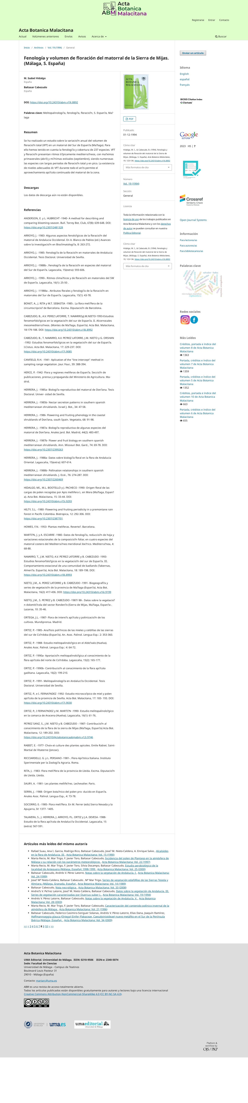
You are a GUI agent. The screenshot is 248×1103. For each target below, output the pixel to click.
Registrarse (198, 20)
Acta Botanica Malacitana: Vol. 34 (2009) (88, 965)
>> (52, 972)
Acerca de (98, 36)
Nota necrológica (66, 933)
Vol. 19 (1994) (55, 47)
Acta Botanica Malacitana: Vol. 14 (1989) (102, 929)
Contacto (224, 20)
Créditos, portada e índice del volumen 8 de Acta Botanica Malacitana (198, 347)
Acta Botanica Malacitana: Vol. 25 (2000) (121, 914)
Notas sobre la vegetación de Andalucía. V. (111, 944)
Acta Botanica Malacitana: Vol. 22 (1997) (126, 907)
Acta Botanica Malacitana (46, 30)
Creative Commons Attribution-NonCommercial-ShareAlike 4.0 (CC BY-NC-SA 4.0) (72, 1039)
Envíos (69, 36)
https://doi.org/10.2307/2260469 (43, 525)
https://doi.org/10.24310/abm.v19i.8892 (54, 102)
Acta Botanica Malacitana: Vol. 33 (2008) (102, 933)
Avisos (82, 36)
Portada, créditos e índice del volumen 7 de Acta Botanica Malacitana (197, 364)
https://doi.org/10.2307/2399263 (43, 495)
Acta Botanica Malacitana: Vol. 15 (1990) (90, 900)
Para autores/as (188, 245)
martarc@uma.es (46, 1026)
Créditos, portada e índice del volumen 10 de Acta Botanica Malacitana (198, 396)
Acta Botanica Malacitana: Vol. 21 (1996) (83, 955)
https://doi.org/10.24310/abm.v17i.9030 (48, 748)
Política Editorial (131, 233)
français (185, 84)
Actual (22, 36)
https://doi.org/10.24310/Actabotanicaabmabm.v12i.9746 (58, 782)
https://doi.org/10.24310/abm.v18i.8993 (48, 620)
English (184, 74)
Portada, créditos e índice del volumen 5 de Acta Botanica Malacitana (197, 380)
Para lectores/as (188, 240)
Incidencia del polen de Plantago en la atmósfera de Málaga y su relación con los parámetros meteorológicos (100, 905)
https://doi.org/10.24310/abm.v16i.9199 (87, 637)
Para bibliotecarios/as (191, 251)
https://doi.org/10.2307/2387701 (43, 564)
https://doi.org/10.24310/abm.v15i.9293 (48, 547)
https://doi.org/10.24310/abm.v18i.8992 (69, 375)
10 (46, 972)
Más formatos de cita (137, 167)
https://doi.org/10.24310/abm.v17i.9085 (48, 397)
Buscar (221, 36)
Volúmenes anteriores (45, 36)
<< (25, 972)
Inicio (27, 47)
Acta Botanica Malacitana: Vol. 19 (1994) (127, 940)
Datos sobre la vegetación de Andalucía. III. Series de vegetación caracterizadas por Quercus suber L (100, 938)
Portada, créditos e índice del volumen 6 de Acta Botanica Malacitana (197, 413)
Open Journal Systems (193, 220)
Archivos (38, 47)
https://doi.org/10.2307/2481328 (43, 273)
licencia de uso (131, 219)
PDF (130, 119)
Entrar (211, 20)
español (184, 79)
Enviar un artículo (193, 53)
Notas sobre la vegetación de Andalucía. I (111, 918)
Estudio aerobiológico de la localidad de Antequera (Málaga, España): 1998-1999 (94, 912)
